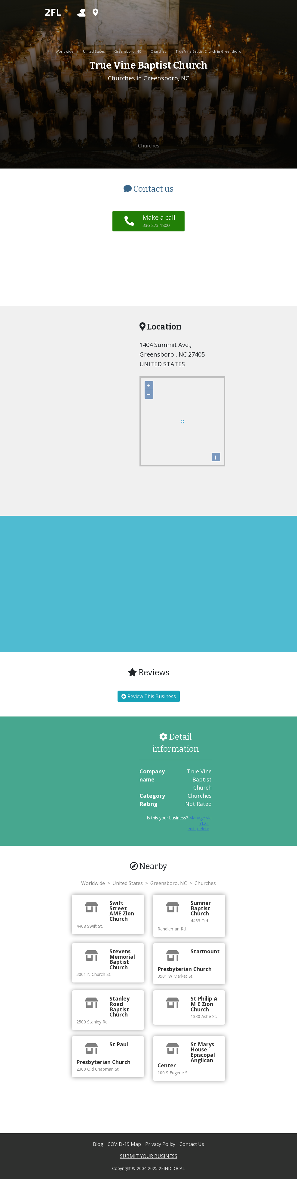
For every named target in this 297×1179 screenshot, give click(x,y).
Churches (159, 51)
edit (192, 828)
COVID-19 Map (125, 1144)
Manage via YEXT (200, 820)
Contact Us (191, 1144)
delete (203, 828)
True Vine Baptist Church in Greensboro (208, 51)
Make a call (159, 220)
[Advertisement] (148, 112)
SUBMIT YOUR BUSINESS (148, 1156)
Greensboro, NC (128, 51)
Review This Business (148, 696)
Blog (99, 1144)
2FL (53, 12)
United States (94, 51)
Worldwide (65, 51)
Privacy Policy (160, 1144)
